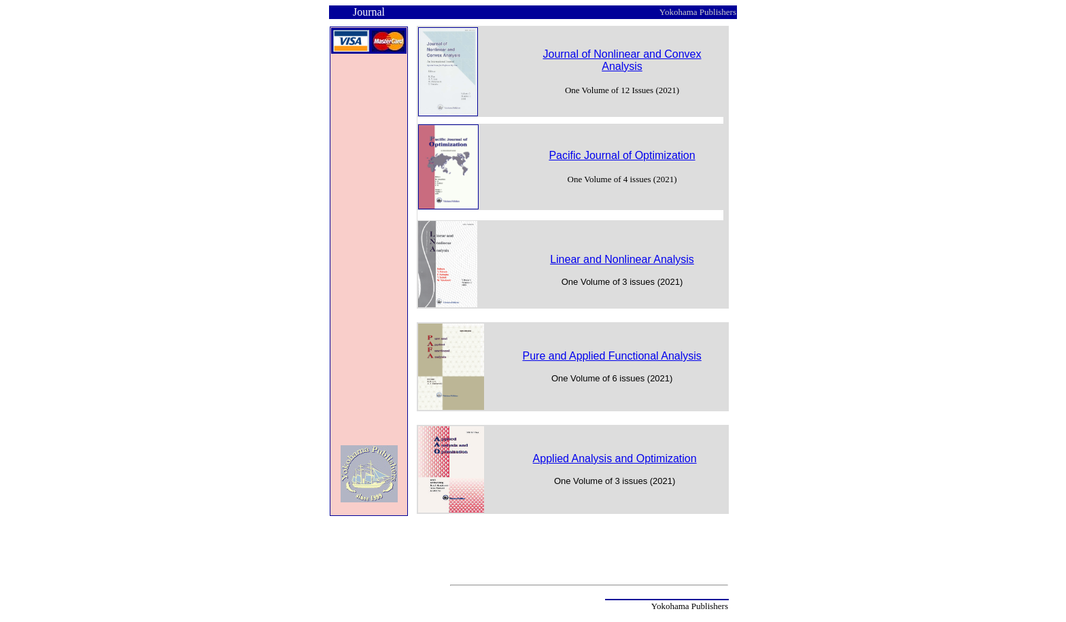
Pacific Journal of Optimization (622, 155)
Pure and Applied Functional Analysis (612, 356)
